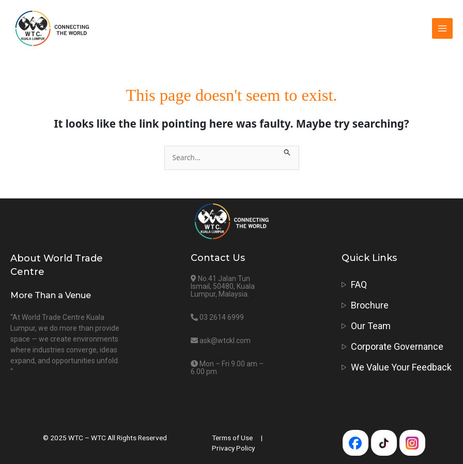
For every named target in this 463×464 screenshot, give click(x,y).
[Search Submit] (287, 151)
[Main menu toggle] (442, 28)
